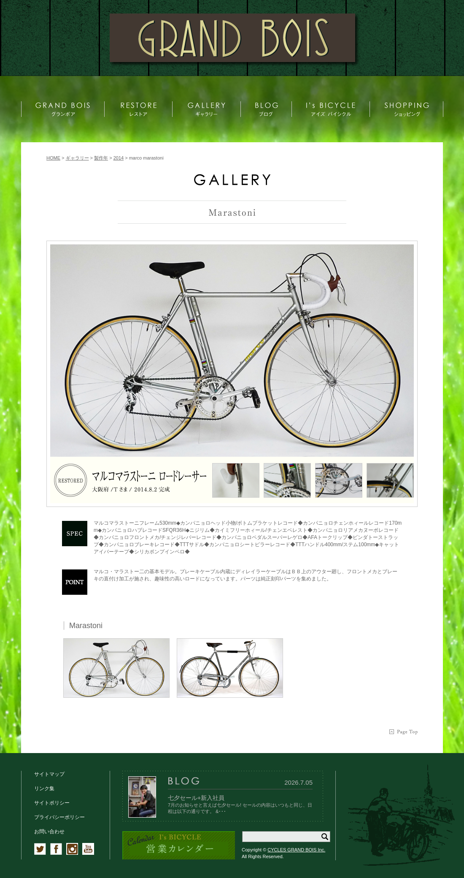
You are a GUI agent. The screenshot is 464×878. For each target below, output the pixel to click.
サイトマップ (49, 774)
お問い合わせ (49, 832)
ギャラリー (77, 157)
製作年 (101, 157)
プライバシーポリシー (59, 817)
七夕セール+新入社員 (196, 797)
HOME (53, 157)
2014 (118, 157)
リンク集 (44, 788)
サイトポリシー (52, 803)
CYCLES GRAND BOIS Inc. (296, 849)
